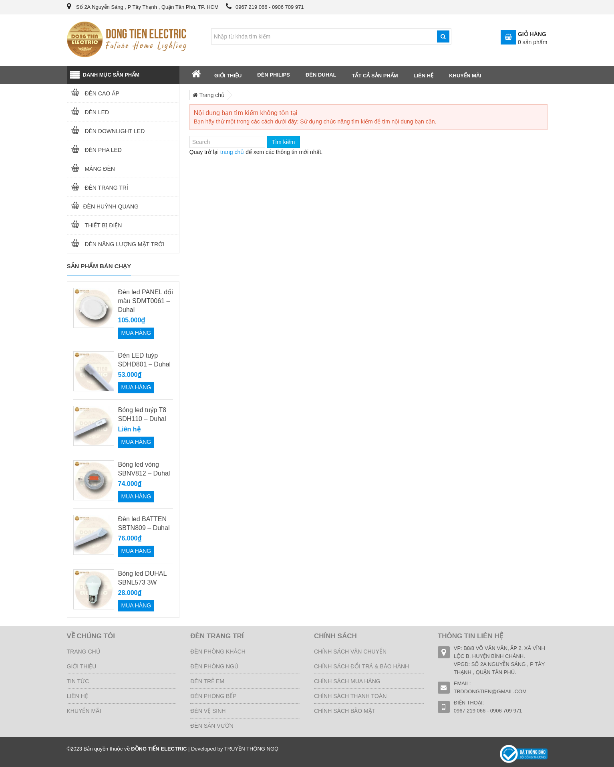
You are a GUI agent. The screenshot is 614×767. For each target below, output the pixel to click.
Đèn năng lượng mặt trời (116, 244)
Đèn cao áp (93, 93)
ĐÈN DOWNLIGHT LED (106, 131)
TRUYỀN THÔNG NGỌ (251, 749)
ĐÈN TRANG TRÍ (97, 187)
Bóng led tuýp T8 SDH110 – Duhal (142, 414)
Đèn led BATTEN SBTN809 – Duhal (144, 523)
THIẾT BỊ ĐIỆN (94, 225)
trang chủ (232, 152)
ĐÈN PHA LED (94, 150)
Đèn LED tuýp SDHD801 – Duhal (144, 360)
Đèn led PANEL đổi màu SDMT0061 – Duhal (145, 301)
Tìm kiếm (283, 142)
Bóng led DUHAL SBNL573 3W (142, 578)
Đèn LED (88, 112)
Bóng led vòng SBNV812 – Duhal (144, 469)
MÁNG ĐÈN (91, 169)
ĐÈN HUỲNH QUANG (103, 206)
